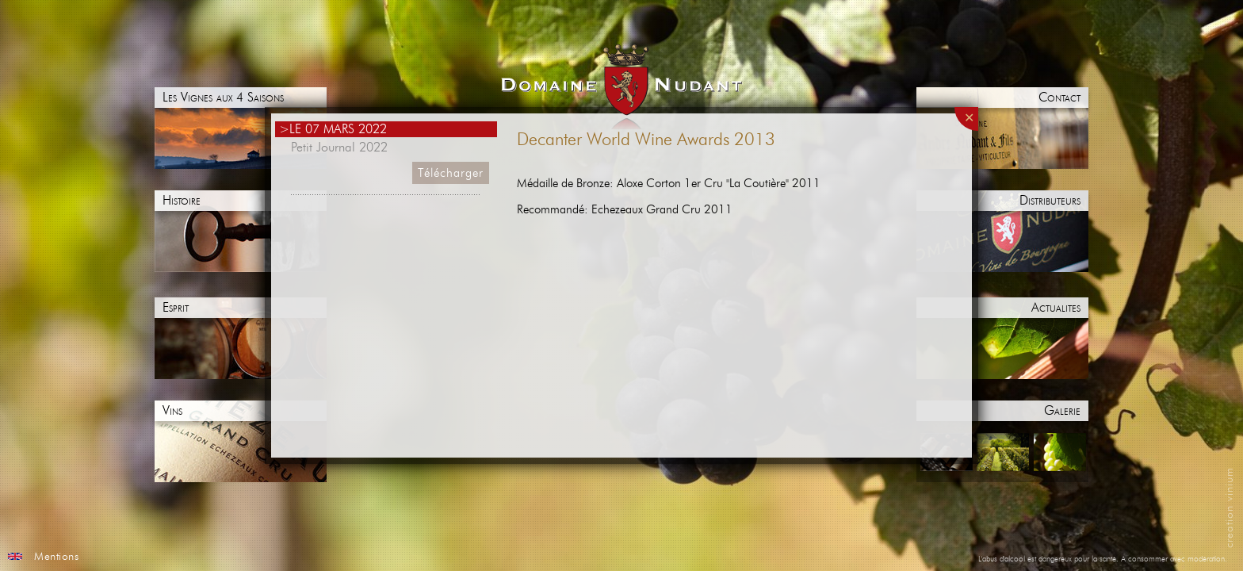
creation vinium (1229, 507)
